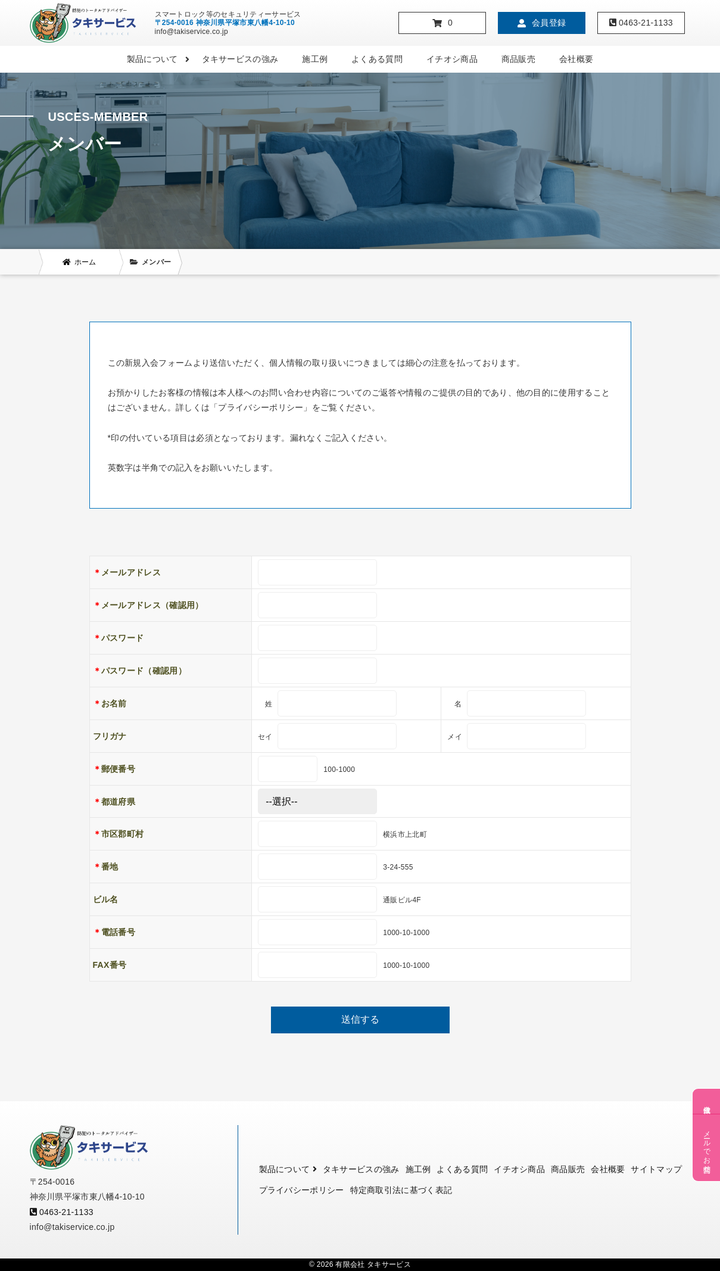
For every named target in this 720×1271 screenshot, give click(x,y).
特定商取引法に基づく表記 (401, 1190)
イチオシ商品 (452, 59)
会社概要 (576, 59)
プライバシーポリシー (301, 1190)
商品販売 (518, 59)
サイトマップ (656, 1169)
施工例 (315, 59)
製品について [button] (158, 59)
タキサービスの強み (240, 59)
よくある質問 (377, 59)
